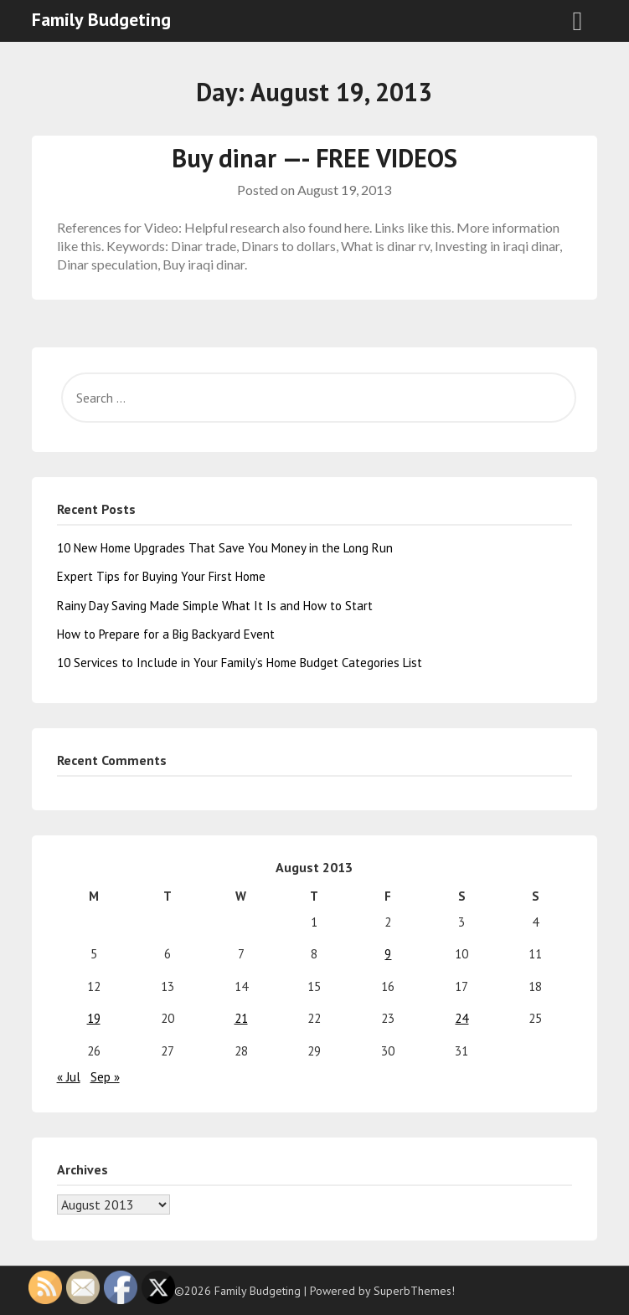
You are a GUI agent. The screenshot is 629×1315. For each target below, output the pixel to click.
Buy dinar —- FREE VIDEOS (314, 157)
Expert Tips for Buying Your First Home (161, 576)
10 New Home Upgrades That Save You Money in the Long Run (225, 548)
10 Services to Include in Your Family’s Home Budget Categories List (239, 662)
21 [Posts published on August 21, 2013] (241, 1018)
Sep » (105, 1077)
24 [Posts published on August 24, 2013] (461, 1018)
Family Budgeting (101, 19)
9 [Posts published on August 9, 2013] (387, 954)
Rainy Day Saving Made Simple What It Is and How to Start (215, 606)
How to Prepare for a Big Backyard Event (166, 634)
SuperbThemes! (414, 1290)
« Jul (68, 1077)
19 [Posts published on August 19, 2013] (94, 1018)
